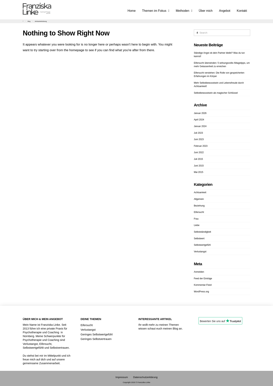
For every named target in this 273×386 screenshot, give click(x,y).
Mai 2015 (198, 172)
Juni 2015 (199, 165)
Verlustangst (200, 251)
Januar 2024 (200, 126)
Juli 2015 (198, 159)
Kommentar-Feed (202, 285)
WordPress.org (201, 291)
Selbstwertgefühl (202, 245)
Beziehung (199, 205)
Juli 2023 (198, 133)
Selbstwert (199, 238)
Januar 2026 (200, 113)
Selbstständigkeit (202, 232)
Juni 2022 (199, 152)
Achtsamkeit (200, 192)
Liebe (196, 225)
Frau (196, 218)
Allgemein (199, 199)
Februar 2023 (200, 146)
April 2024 (199, 119)
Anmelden (199, 272)
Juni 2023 (199, 139)
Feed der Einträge (203, 278)
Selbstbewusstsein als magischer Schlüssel (216, 93)
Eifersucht (199, 212)
